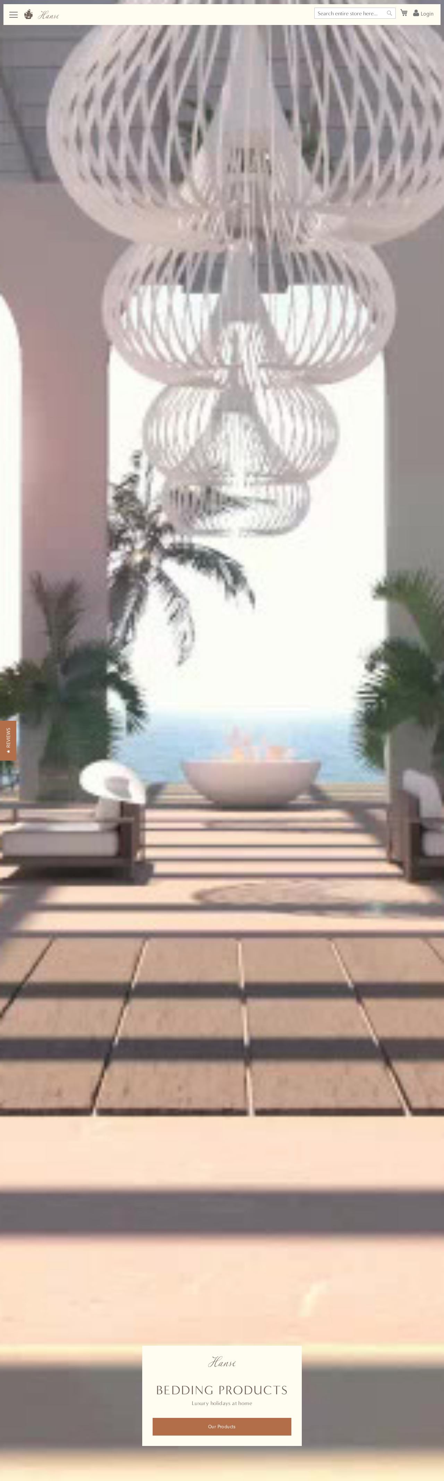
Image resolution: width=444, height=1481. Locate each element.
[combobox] (355, 13)
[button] (8, 741)
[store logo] (41, 14)
